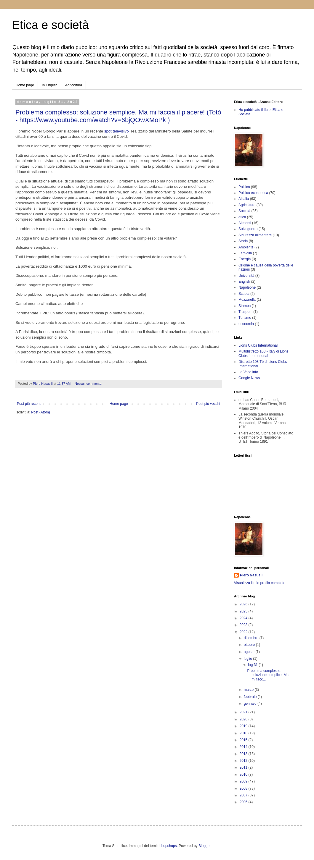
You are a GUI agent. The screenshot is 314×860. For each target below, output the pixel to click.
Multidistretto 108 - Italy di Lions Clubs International (263, 353)
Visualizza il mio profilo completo (259, 583)
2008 (244, 788)
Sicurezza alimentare (255, 235)
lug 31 (253, 665)
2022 (244, 632)
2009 (244, 781)
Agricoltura (73, 85)
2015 (244, 740)
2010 (244, 774)
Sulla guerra (248, 229)
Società (244, 211)
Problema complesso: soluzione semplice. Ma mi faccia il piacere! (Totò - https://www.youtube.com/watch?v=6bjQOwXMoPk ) (118, 116)
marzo (249, 690)
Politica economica (253, 193)
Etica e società (50, 24)
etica (242, 217)
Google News (249, 378)
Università (246, 276)
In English (49, 85)
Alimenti (244, 223)
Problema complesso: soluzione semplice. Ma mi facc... (268, 675)
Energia (244, 259)
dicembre (251, 638)
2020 (244, 719)
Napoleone (247, 287)
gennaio (250, 703)
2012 (244, 761)
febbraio (251, 697)
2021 (244, 712)
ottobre (250, 645)
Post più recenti (29, 404)
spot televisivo (117, 131)
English (244, 281)
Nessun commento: (89, 383)
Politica (244, 187)
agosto (249, 652)
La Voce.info (248, 372)
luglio (248, 659)
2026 (244, 604)
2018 (244, 733)
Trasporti (245, 312)
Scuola (243, 294)
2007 (244, 795)
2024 (244, 618)
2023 (244, 625)
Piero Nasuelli (251, 575)
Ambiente (246, 247)
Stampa (244, 306)
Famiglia (245, 253)
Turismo (244, 318)
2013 (244, 754)
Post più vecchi (208, 404)
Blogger (204, 846)
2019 (244, 726)
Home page (25, 85)
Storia (243, 241)
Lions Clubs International (258, 345)
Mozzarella (247, 300)
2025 (244, 611)
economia (246, 324)
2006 (244, 802)
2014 (244, 747)
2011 (244, 767)
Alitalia (243, 199)
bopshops (169, 846)
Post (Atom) (40, 412)
